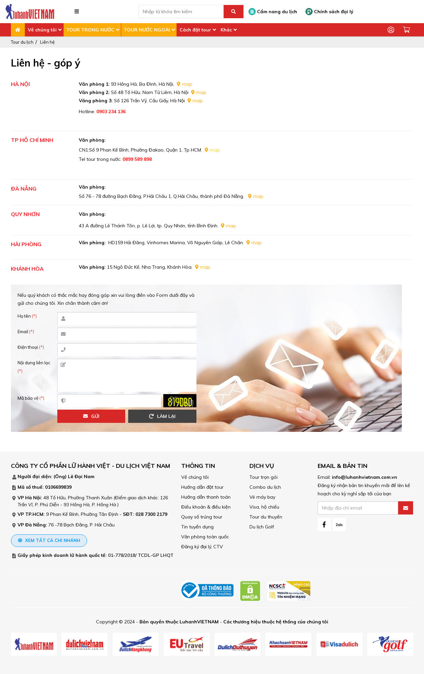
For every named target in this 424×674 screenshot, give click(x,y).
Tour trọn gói (263, 477)
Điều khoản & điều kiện (206, 507)
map (187, 84)
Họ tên (27, 316)
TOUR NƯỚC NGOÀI (147, 30)
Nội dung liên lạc (34, 367)
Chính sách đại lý (329, 11)
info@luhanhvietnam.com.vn (364, 477)
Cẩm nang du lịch (272, 11)
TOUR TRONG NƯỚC (90, 30)
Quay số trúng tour (201, 517)
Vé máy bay (262, 497)
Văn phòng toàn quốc (205, 537)
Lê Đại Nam (81, 476)
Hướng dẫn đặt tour (202, 487)
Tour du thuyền (265, 517)
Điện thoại (31, 347)
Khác (226, 30)
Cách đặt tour (195, 30)
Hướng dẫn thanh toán (206, 497)
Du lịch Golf (261, 527)
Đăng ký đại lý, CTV (202, 547)
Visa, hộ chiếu (264, 507)
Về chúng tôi (42, 30)
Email (26, 331)
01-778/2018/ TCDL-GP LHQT (141, 555)
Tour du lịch (22, 42)
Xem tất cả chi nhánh (49, 540)
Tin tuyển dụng (197, 527)
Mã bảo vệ (31, 398)
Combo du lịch (265, 487)
